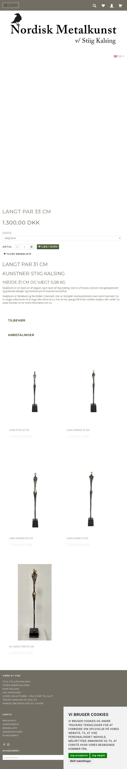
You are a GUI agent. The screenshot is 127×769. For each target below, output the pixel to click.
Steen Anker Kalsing (16, 685)
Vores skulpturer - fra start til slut (28, 696)
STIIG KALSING (48, 273)
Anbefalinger (21, 335)
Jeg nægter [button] (98, 755)
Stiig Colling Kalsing (17, 681)
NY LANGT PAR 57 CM (21, 646)
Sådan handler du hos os (20, 700)
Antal (7, 246)
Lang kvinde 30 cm (21, 538)
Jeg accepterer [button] (79, 755)
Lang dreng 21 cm (78, 430)
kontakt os (15, 302)
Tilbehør (16, 320)
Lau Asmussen (12, 692)
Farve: (7, 233)
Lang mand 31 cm (77, 538)
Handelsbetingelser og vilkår (23, 703)
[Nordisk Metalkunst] (63, 29)
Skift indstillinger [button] (80, 761)
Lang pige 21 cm (19, 430)
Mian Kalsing (11, 689)
